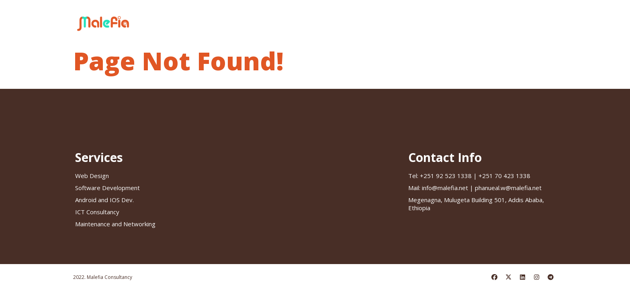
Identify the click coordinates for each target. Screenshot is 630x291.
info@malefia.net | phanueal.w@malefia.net (475, 188)
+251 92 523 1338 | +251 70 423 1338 (469, 176)
